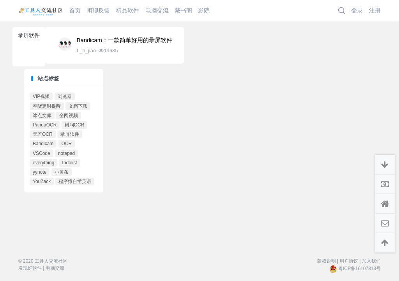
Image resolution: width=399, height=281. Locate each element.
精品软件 (127, 10)
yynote (39, 172)
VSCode (41, 153)
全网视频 (68, 115)
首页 (75, 10)
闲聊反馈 (98, 10)
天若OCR (43, 134)
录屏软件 (69, 134)
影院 (204, 10)
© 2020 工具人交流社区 (42, 261)
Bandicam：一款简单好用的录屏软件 (124, 40)
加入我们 (371, 261)
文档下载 (78, 106)
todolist (69, 162)
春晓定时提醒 (47, 106)
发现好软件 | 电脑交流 (41, 268)
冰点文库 (42, 115)
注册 (375, 10)
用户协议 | (349, 261)
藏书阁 (183, 10)
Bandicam (43, 143)
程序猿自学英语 (74, 181)
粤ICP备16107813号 (359, 268)
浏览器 (65, 96)
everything (43, 162)
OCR (67, 143)
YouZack (42, 181)
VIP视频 (41, 96)
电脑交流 (157, 10)
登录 (357, 10)
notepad (66, 153)
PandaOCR (44, 125)
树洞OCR (75, 125)
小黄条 (62, 172)
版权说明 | (327, 261)
